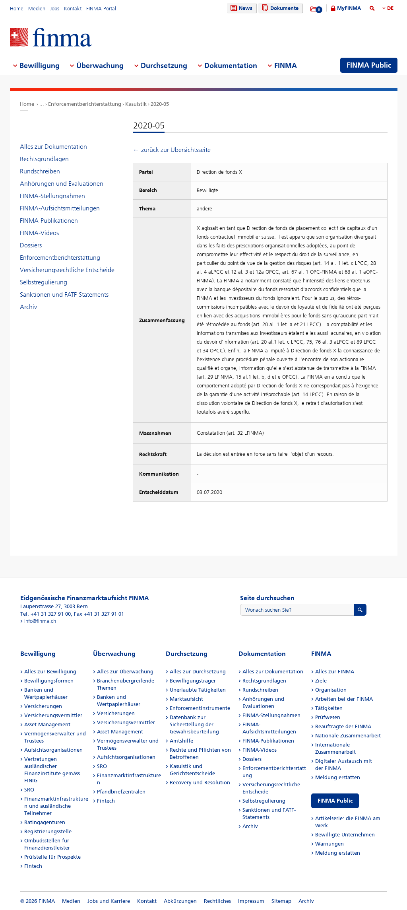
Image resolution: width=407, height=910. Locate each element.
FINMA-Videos (39, 233)
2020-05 (160, 104)
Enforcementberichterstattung (84, 104)
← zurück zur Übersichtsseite (172, 150)
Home (16, 9)
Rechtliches (217, 901)
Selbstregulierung (43, 282)
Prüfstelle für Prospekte (52, 857)
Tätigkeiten (329, 708)
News (240, 8)
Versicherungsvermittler (53, 715)
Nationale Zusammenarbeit (348, 736)
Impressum (251, 901)
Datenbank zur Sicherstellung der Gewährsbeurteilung (194, 724)
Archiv (28, 307)
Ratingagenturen (44, 822)
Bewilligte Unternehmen (345, 835)
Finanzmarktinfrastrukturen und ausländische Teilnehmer (56, 806)
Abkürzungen (180, 901)
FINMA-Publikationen (49, 220)
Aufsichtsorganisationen (53, 750)
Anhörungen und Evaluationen (61, 183)
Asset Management (47, 724)
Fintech (33, 866)
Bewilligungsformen (49, 681)
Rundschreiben (40, 171)
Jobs (54, 9)
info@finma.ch (40, 621)
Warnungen (329, 844)
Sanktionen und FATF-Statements (64, 294)
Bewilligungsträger (193, 681)
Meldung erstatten (337, 777)
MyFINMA (349, 8)
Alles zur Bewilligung (50, 672)
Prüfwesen (327, 717)
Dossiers (31, 245)
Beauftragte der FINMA (343, 726)
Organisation (331, 690)
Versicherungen (43, 706)
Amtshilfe (181, 741)
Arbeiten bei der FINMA (344, 699)
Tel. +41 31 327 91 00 (45, 614)
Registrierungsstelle (48, 831)
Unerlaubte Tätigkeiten (198, 690)
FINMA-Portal (101, 9)
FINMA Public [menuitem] (369, 65)
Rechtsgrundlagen (44, 159)
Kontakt (72, 9)
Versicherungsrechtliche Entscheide (67, 270)
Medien (36, 9)
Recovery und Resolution (200, 783)
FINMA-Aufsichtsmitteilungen (60, 208)
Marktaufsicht (186, 699)
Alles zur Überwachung (125, 672)
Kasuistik (136, 104)
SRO (29, 790)
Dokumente (279, 8)
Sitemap (281, 901)
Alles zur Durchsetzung (198, 672)
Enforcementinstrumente (200, 708)
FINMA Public (335, 800)
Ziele (321, 681)
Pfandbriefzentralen (121, 792)
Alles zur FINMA (334, 672)
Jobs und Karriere (108, 901)
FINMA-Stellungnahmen (52, 196)
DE (390, 8)
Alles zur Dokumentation (53, 146)
